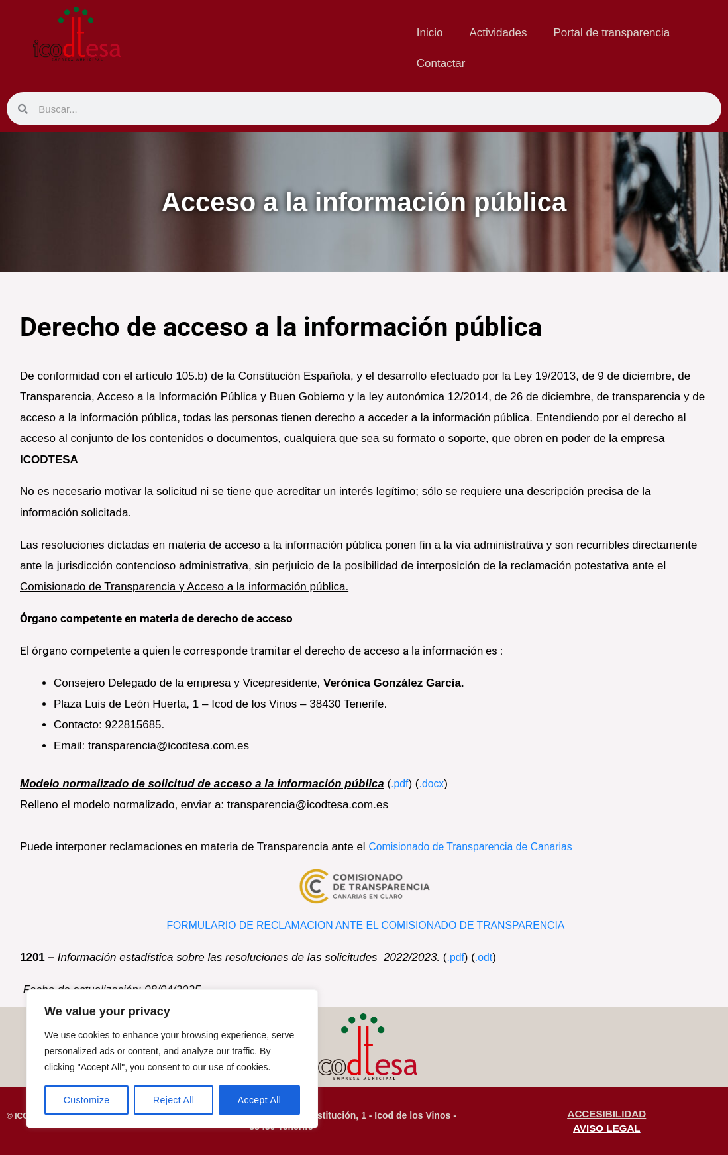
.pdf (400, 783)
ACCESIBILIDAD (606, 1113)
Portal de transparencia (611, 33)
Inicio (430, 33)
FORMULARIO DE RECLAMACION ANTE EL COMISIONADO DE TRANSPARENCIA (366, 925)
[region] (172, 1058)
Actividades (498, 33)
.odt (485, 957)
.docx (434, 783)
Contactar (441, 63)
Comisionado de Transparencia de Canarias (481, 846)
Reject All (173, 1100)
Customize (87, 1100)
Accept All (259, 1100)
